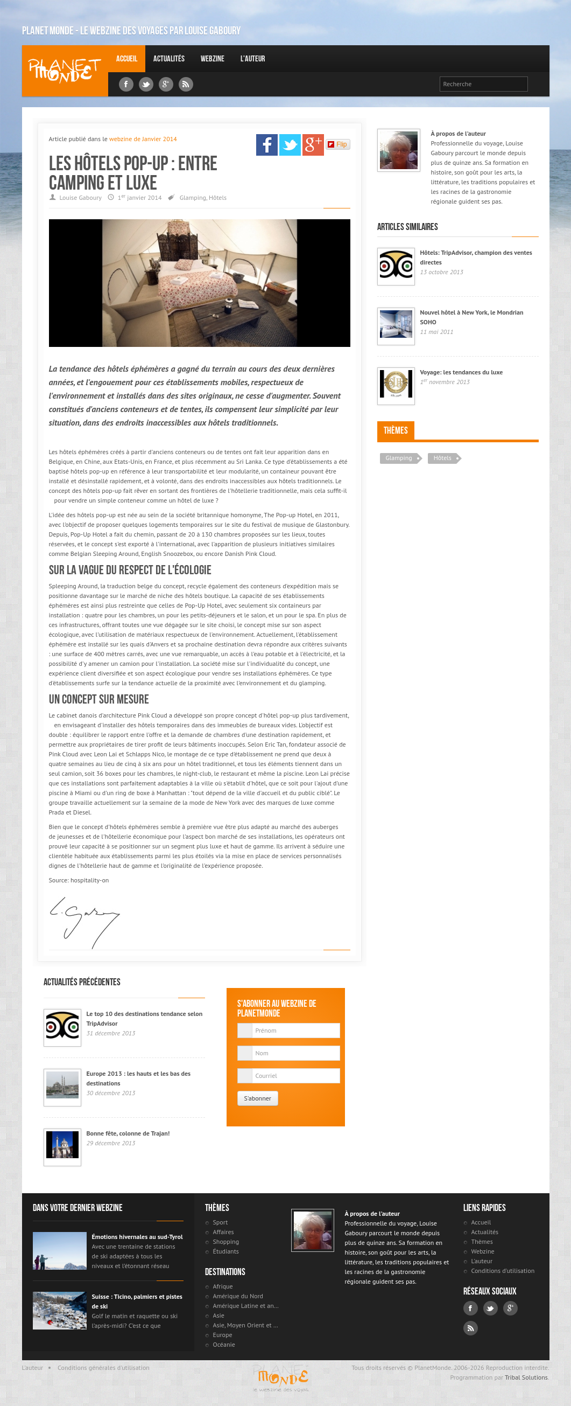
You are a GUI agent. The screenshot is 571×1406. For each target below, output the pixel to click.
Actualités (169, 58)
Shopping (226, 1241)
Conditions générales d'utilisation (104, 1367)
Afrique (223, 1286)
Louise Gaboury (65, 70)
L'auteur (253, 58)
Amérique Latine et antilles (246, 1305)
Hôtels (218, 197)
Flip (337, 144)
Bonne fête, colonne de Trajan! (128, 1133)
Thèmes (396, 430)
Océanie (224, 1344)
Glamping (193, 197)
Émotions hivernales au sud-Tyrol (137, 1237)
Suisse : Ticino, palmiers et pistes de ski (137, 1301)
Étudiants (226, 1251)
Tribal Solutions (526, 1377)
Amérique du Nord (238, 1296)
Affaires (223, 1232)
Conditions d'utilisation (503, 1270)
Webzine (212, 58)
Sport (220, 1222)
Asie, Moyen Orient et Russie (246, 1325)
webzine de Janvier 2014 (143, 139)
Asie (218, 1315)
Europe (222, 1335)
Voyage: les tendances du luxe (461, 372)
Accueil (126, 58)
